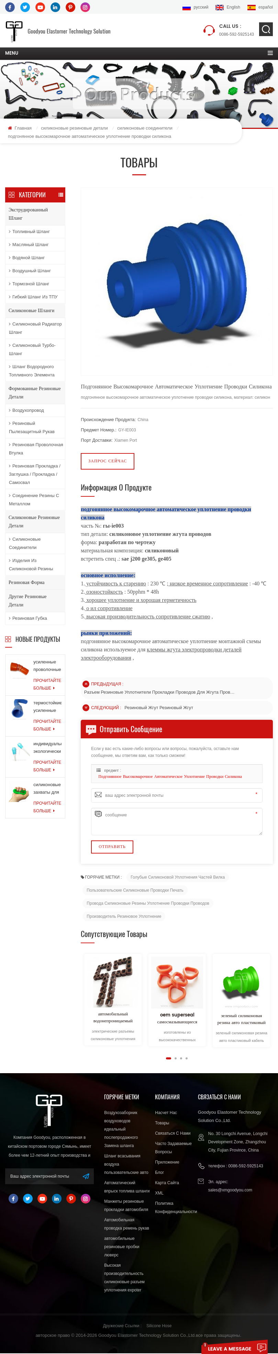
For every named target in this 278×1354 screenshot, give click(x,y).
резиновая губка (28, 618)
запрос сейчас (107, 461)
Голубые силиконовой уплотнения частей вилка (178, 877)
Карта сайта (167, 1183)
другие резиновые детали (28, 601)
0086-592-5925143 (236, 30)
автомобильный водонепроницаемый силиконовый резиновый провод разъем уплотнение (112, 1018)
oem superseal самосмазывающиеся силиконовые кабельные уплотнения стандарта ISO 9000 (177, 1019)
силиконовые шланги (31, 311)
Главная (20, 128)
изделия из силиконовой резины (31, 565)
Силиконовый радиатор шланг (35, 328)
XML (159, 1193)
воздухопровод (26, 410)
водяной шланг (27, 258)
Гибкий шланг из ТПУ (33, 297)
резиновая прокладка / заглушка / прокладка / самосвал (34, 474)
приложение (167, 1162)
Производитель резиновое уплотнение (124, 916)
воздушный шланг (30, 271)
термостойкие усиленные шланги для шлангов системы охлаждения (47, 708)
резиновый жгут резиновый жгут (159, 708)
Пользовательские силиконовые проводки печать (135, 890)
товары (162, 1123)
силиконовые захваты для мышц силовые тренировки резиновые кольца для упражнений (47, 790)
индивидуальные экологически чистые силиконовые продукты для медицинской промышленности (47, 749)
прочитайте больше (47, 685)
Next (83, 1058)
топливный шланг (29, 231)
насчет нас (166, 1113)
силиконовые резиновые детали (74, 128)
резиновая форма (26, 583)
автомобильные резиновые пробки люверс (121, 1247)
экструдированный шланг (28, 214)
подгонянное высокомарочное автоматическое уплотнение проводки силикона (170, 777)
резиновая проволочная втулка (36, 449)
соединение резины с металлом (34, 500)
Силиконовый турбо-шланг (32, 349)
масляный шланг (28, 244)
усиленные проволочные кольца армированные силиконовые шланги (47, 667)
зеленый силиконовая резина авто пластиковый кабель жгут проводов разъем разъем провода (242, 1020)
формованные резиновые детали (35, 393)
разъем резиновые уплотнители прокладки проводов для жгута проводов (159, 692)
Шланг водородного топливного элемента (32, 371)
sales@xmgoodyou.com (230, 1190)
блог (159, 1173)
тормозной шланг (29, 284)
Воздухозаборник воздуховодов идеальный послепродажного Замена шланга (121, 1130)
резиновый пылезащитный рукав (32, 427)
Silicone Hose (158, 1326)
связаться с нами (172, 1134)
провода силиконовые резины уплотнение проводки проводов (148, 903)
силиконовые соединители (145, 128)
